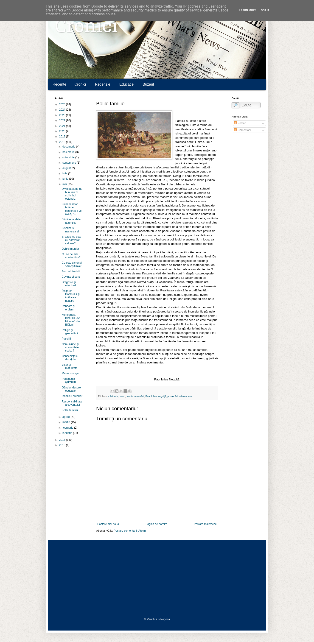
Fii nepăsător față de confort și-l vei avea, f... (72, 209)
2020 (62, 131)
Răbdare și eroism (68, 307)
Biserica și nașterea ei (70, 229)
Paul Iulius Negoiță (155, 396)
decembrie (69, 146)
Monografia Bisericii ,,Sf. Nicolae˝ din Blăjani (71, 319)
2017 (62, 439)
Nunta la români (135, 396)
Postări (240, 123)
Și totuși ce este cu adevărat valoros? (71, 240)
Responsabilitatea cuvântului (72, 403)
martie (66, 422)
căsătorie (113, 396)
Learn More (247, 10)
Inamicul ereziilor (72, 396)
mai (65, 184)
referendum (185, 396)
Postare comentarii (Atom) (130, 530)
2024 (62, 109)
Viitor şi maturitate (69, 366)
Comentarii (242, 130)
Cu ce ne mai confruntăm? (71, 256)
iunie (65, 178)
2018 (62, 142)
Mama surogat (70, 373)
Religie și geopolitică (70, 332)
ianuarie (67, 433)
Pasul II (66, 338)
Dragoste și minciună (69, 284)
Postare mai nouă (108, 524)
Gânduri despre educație (71, 389)
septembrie (69, 162)
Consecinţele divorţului (70, 357)
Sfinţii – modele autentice (71, 221)
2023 (62, 115)
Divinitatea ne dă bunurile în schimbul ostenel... (72, 193)
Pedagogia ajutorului (69, 380)
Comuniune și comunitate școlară (70, 347)
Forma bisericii (71, 271)
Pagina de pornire (156, 524)
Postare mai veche (205, 524)
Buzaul (148, 84)
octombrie (68, 157)
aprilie (66, 417)
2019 (62, 136)
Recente (59, 84)
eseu (122, 396)
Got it (265, 10)
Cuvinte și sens (71, 276)
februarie (68, 427)
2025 (62, 104)
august (66, 168)
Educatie (126, 84)
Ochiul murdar (70, 248)
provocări (173, 396)
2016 (62, 445)
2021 (62, 126)
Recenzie (102, 84)
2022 (62, 120)
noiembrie (68, 152)
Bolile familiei (70, 410)
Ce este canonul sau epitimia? (72, 264)
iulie (65, 173)
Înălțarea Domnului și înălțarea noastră (71, 295)
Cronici (86, 27)
